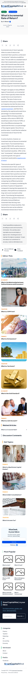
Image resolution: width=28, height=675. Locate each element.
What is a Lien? (6, 565)
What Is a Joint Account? (9, 421)
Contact (5, 653)
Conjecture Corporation (16, 670)
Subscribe (14, 542)
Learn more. (23, 2)
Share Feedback (18, 250)
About (4, 651)
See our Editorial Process (7, 250)
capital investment (7, 109)
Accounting (6, 641)
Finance (3, 336)
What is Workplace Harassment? (19, 578)
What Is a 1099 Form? (8, 311)
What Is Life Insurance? (9, 339)
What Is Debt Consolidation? (12, 495)
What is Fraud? (18, 565)
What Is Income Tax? (9, 520)
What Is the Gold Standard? (10, 393)
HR (3, 638)
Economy (4, 280)
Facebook (5, 660)
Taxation (4, 309)
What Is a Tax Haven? (8, 366)
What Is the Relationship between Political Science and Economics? (12, 283)
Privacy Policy (4, 672)
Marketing (5, 636)
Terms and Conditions (13, 672)
